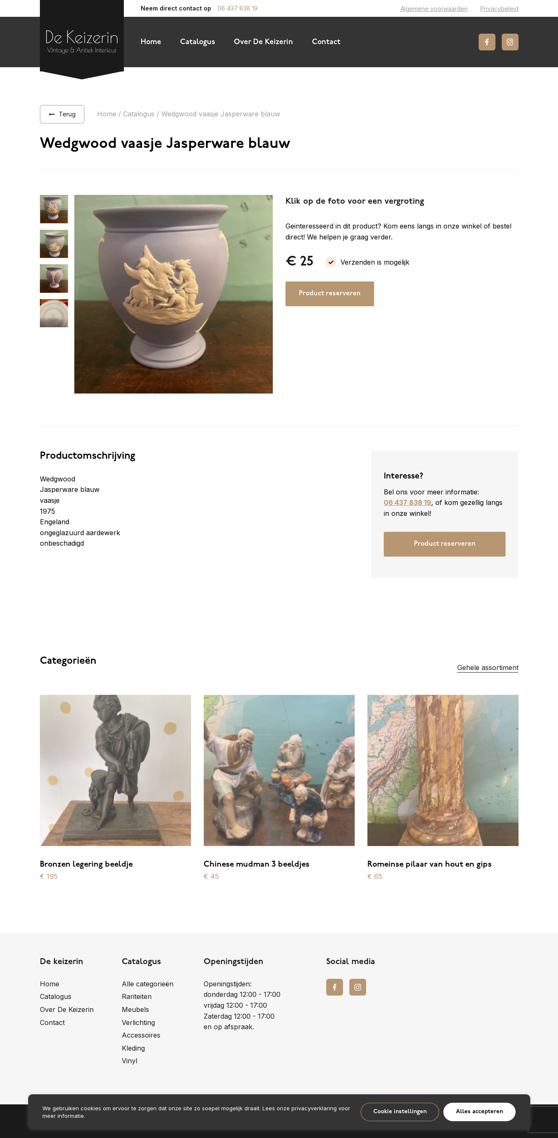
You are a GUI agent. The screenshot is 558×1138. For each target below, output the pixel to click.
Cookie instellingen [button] (400, 1112)
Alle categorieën (147, 984)
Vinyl (129, 1061)
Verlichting (138, 1022)
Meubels (135, 1009)
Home (151, 42)
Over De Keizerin (263, 42)
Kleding (133, 1048)
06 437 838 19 (237, 8)
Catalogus (197, 42)
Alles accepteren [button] (479, 1112)
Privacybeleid (499, 8)
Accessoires (141, 1035)
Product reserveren (330, 293)
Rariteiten (137, 996)
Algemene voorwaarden (434, 8)
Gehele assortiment (488, 667)
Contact (326, 42)
